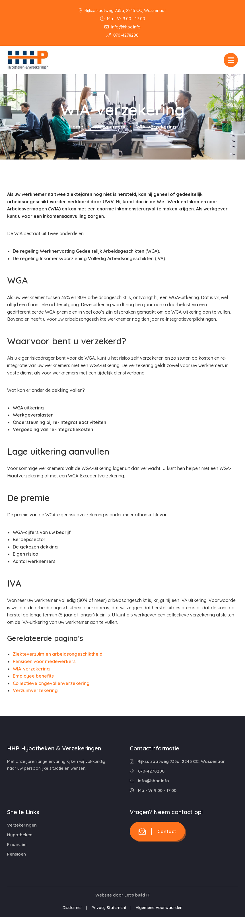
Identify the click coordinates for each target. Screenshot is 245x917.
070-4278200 (122, 35)
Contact (157, 831)
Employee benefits (33, 676)
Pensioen (16, 854)
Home (76, 127)
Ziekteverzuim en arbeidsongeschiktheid (57, 654)
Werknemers (109, 127)
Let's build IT (137, 895)
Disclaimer (72, 907)
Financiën (16, 844)
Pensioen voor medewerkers (44, 661)
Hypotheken (19, 834)
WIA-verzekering (31, 669)
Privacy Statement (109, 907)
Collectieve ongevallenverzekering (51, 683)
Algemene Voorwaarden (159, 907)
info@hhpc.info (122, 27)
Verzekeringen (22, 825)
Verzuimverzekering (35, 690)
